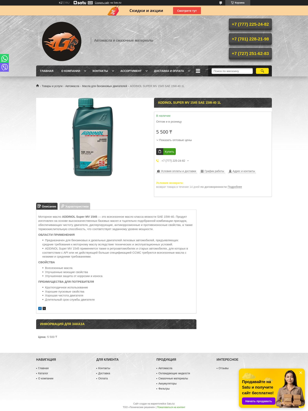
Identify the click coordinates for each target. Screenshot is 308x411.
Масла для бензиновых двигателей (104, 86)
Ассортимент (131, 70)
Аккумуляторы (167, 383)
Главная (46, 70)
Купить (169, 151)
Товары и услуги (52, 86)
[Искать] (262, 71)
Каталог (43, 373)
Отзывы (224, 368)
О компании (70, 70)
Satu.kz (171, 403)
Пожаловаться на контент (171, 407)
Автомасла (72, 86)
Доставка (104, 373)
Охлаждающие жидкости (174, 373)
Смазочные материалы (173, 378)
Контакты (100, 70)
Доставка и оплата (169, 70)
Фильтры (164, 388)
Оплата (103, 378)
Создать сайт (102, 2)
